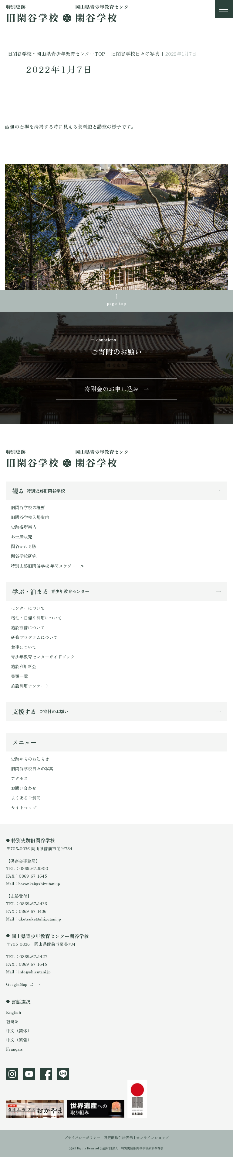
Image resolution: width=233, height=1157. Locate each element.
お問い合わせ (23, 788)
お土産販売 (21, 537)
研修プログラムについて (34, 637)
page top (116, 303)
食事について (23, 647)
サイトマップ (23, 807)
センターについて (28, 608)
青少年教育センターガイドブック (43, 657)
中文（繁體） (19, 1040)
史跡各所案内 (23, 527)
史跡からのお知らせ (30, 759)
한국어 (12, 1021)
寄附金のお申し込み (111, 388)
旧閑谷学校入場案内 (30, 517)
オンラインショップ (152, 1137)
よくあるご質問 (26, 798)
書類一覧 (19, 676)
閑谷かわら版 (23, 546)
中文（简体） (19, 1030)
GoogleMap (16, 984)
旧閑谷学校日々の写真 (32, 768)
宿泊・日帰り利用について (36, 618)
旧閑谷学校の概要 (28, 507)
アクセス (19, 778)
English (13, 1012)
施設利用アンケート (30, 686)
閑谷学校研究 (23, 556)
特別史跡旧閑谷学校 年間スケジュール (47, 566)
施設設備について (28, 627)
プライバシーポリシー (82, 1137)
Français (14, 1049)
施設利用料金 (23, 666)
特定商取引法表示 (118, 1137)
